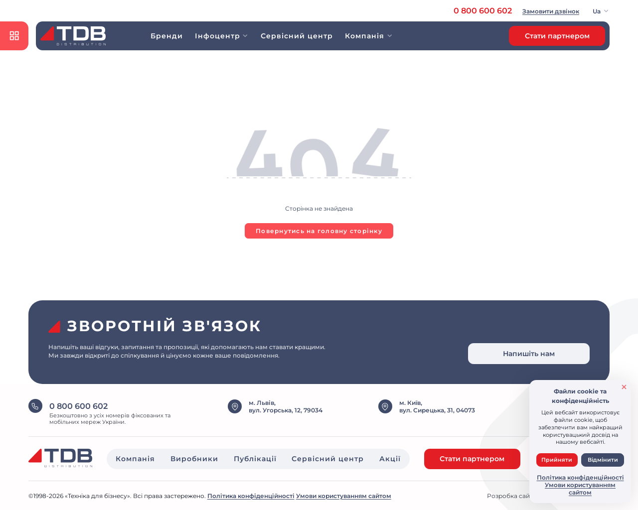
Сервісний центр (297, 35)
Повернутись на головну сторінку (319, 231)
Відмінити (603, 460)
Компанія (135, 458)
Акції (390, 458)
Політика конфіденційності (251, 496)
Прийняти (556, 460)
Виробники (194, 458)
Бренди (167, 35)
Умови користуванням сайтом (343, 496)
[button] (601, 10)
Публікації (255, 458)
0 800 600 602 (483, 10)
